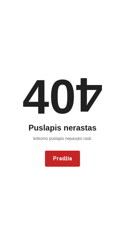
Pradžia (62, 158)
